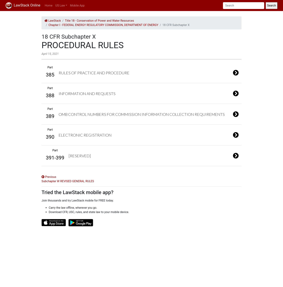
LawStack (52, 20)
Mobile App (77, 5)
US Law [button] (60, 5)
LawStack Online (23, 5)
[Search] (243, 5)
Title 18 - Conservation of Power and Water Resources (99, 20)
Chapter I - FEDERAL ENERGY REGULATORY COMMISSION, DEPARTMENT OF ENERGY (103, 25)
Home (49, 5)
